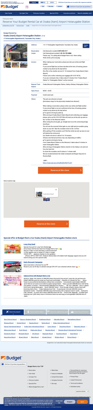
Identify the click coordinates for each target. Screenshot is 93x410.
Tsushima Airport (61, 333)
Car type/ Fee (23, 13)
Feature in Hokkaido (57, 373)
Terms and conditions (76, 383)
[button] (46, 199)
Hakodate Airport (59, 319)
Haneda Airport (33, 323)
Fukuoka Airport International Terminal (70, 330)
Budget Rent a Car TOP (8, 25)
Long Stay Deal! (29, 244)
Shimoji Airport (71, 337)
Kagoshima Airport (10, 337)
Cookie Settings (59, 401)
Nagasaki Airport (47, 333)
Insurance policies (69, 13)
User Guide (8, 13)
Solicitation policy (75, 386)
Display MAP (86, 46)
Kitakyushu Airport (36, 330)
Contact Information (57, 377)
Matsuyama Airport (10, 330)
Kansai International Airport (12, 326)
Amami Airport (23, 337)
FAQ (43, 6)
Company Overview (57, 380)
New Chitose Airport (10, 319)
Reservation (32, 370)
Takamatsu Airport (79, 326)
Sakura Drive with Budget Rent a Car (37, 276)
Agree (82, 402)
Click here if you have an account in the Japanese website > (75, 2)
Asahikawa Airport (45, 319)
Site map (50, 6)
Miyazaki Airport (24, 333)
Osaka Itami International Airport (34, 326)
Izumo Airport (51, 326)
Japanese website (80, 391)
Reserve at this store (60, 170)
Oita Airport (35, 333)
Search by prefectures (80, 312)
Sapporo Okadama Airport (28, 319)
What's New (55, 370)
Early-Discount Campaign (33, 262)
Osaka (27, 25)
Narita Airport (46, 323)
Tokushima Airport (65, 326)
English (34, 2)
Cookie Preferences (76, 380)
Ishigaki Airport (47, 337)
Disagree (69, 402)
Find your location (39, 13)
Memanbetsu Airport (74, 319)
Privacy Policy (74, 376)
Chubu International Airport (61, 323)
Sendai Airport (21, 323)
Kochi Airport (23, 330)
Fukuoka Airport (50, 330)
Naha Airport (35, 337)
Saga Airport (74, 333)
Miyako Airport (59, 337)
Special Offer (54, 13)
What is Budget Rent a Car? (36, 387)
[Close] (56, 190)
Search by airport (13, 312)
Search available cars (84, 13)
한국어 (52, 2)
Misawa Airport (9, 323)
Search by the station (35, 312)
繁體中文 (43, 2)
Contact (60, 6)
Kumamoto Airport (9, 333)
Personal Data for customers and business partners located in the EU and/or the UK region (78, 372)
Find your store (20, 25)
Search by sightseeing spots (57, 312)
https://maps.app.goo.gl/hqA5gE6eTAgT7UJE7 (57, 163)
